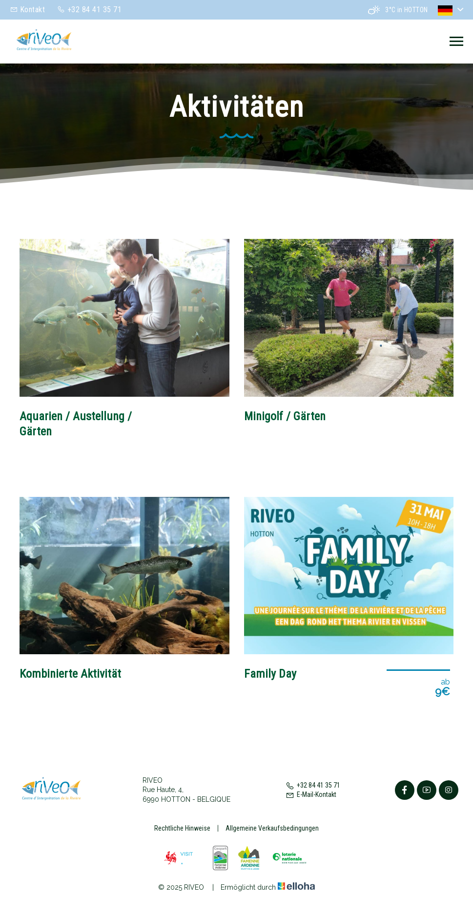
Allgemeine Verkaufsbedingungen (272, 828)
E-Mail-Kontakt (311, 794)
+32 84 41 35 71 (313, 785)
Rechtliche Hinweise (182, 828)
